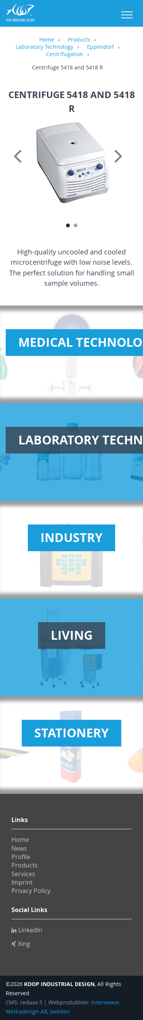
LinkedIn (26, 930)
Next (123, 164)
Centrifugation (64, 54)
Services (23, 874)
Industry (71, 537)
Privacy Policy (30, 890)
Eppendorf (100, 47)
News (19, 848)
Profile (20, 857)
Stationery (71, 732)
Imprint (22, 882)
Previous (19, 164)
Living (72, 635)
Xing (20, 944)
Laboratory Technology (44, 47)
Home (46, 40)
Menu (127, 15)
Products (79, 40)
